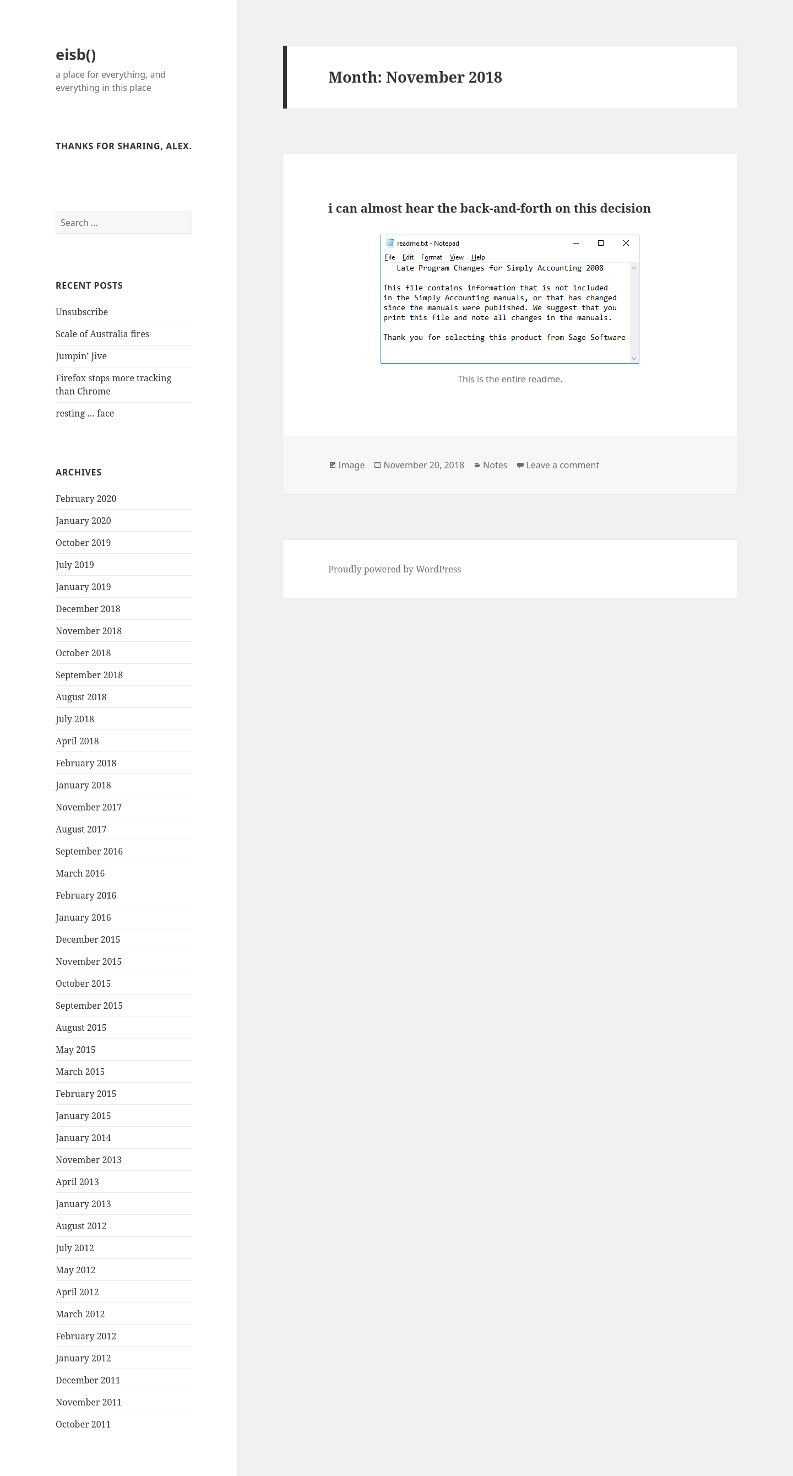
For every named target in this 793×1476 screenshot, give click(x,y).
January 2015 (83, 1116)
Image (351, 465)
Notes (495, 465)
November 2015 (89, 961)
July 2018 (75, 719)
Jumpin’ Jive (81, 356)
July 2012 (75, 1248)
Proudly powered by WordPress (394, 569)
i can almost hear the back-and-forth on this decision (489, 207)
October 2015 (83, 983)
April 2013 (77, 1182)
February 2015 (86, 1094)
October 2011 (83, 1424)
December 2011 (88, 1380)
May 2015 (76, 1050)
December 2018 (88, 609)
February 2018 (86, 763)
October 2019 (83, 543)
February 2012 (86, 1336)
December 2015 (88, 939)
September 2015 (89, 1005)
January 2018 (83, 785)
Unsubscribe (82, 312)
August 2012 (81, 1226)
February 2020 (86, 499)
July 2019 (75, 565)
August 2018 (81, 697)
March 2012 (80, 1314)
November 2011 (89, 1402)
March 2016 (80, 873)
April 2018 (77, 741)
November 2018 (89, 631)
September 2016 (89, 851)
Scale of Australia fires (102, 334)
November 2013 (89, 1160)
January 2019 (83, 587)
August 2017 (81, 829)
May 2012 (76, 1270)
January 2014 (83, 1138)
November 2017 (89, 807)
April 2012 (77, 1292)
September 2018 (89, 675)
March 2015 (80, 1072)
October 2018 (83, 653)
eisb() (76, 54)
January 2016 (83, 917)
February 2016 (86, 895)
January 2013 (83, 1204)
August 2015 (81, 1027)
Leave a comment (562, 465)
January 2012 (83, 1358)
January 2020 (83, 521)
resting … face (85, 413)
